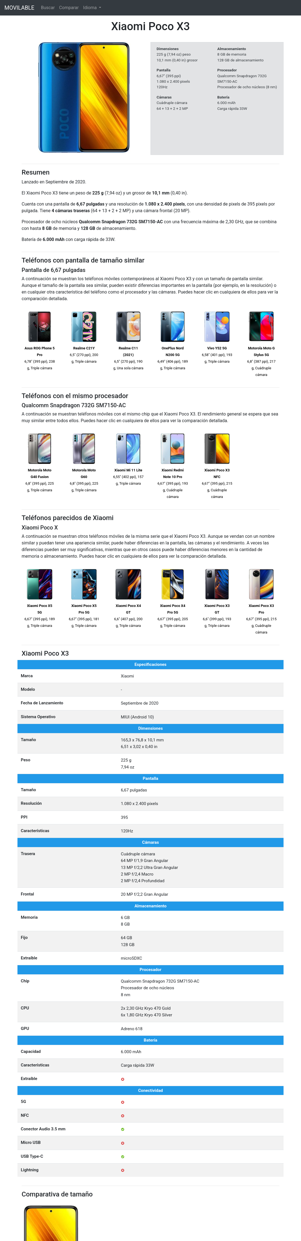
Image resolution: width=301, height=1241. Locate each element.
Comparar (69, 7)
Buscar (48, 7)
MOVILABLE (19, 7)
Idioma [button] (90, 7)
